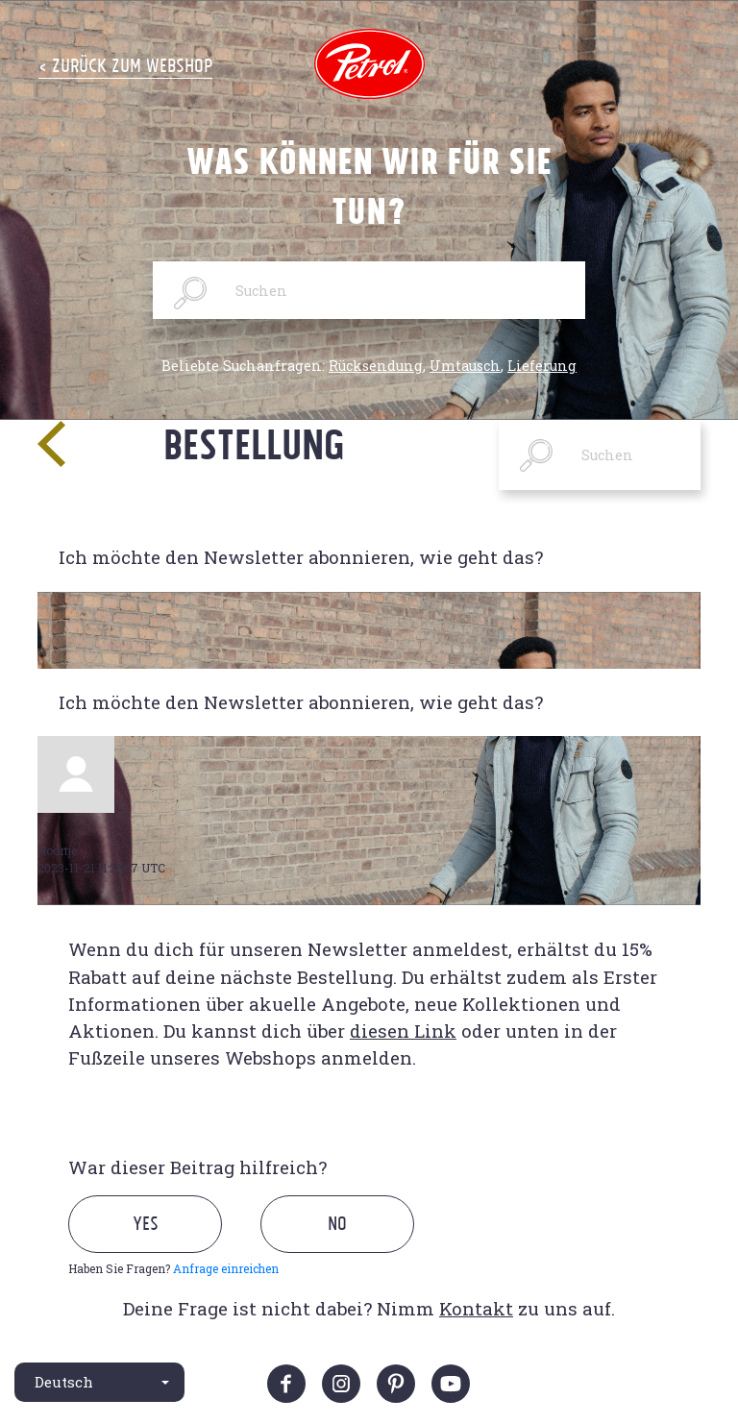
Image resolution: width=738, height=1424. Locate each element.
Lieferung (542, 365)
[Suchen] (369, 290)
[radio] (162, 1246)
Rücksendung (376, 365)
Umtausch (465, 365)
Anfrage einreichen (226, 1268)
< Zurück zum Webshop (125, 65)
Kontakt (476, 1308)
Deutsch (64, 1381)
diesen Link (403, 1031)
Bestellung (254, 443)
